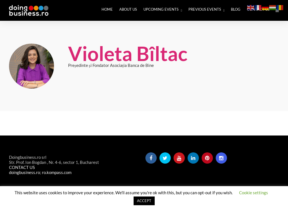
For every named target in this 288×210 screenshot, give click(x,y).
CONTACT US (22, 167)
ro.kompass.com (56, 172)
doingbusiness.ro (24, 172)
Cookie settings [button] (253, 192)
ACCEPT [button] (144, 200)
